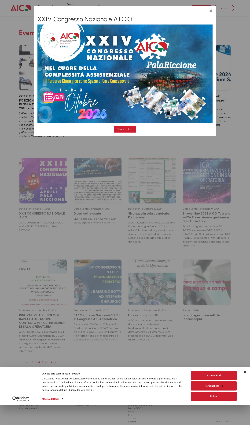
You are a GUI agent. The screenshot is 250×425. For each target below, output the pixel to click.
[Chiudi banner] (245, 392)
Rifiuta (213, 416)
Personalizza (214, 405)
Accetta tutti (214, 395)
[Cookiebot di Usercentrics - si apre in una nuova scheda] (21, 418)
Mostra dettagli (50, 418)
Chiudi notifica (125, 129)
